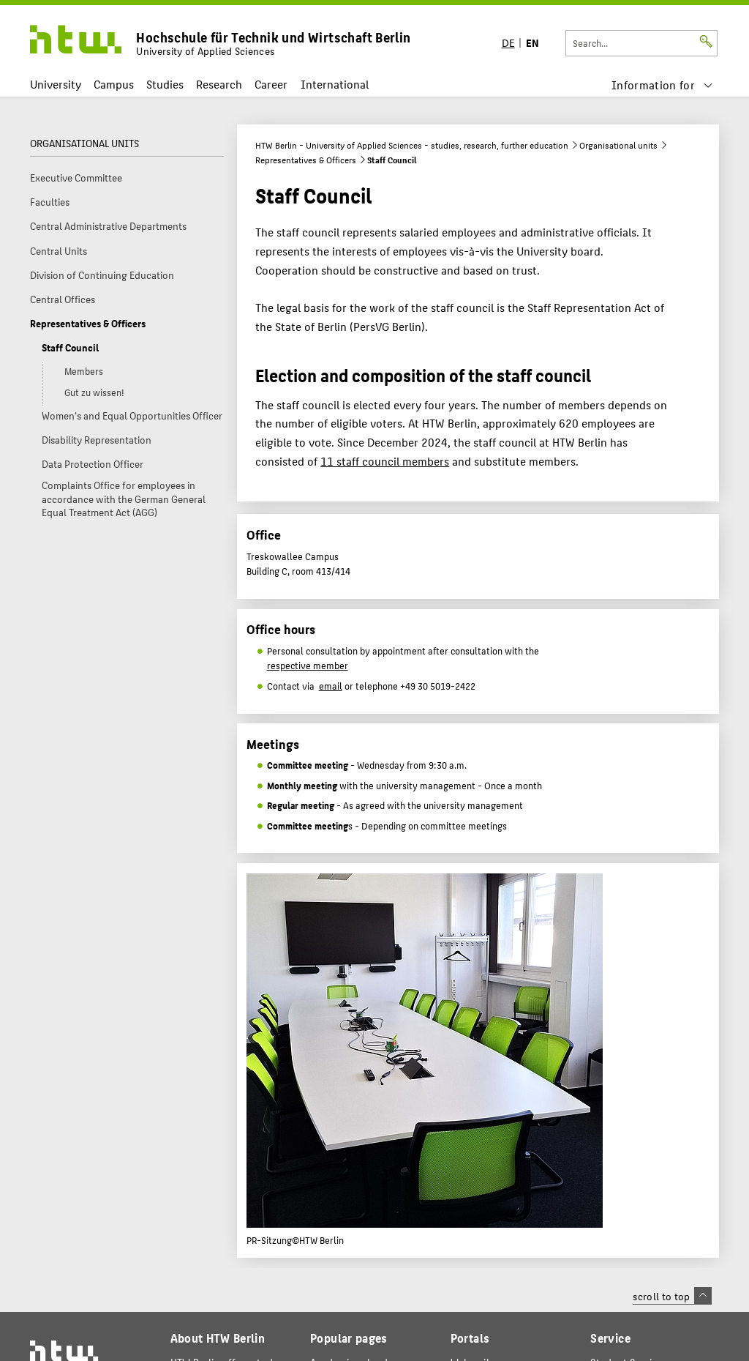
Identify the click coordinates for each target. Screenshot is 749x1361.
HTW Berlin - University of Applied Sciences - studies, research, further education (411, 145)
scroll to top (672, 1296)
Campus (114, 84)
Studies (165, 84)
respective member (307, 665)
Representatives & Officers (305, 159)
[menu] (662, 84)
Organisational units (618, 145)
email (330, 686)
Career (271, 84)
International (335, 84)
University (55, 84)
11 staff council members (384, 461)
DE (508, 42)
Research (219, 84)
